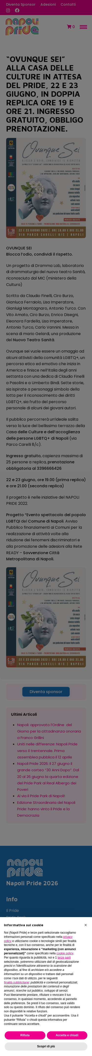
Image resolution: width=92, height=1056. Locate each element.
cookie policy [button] (64, 953)
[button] (86, 925)
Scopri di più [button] (46, 1046)
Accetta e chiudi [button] (67, 1035)
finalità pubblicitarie (16, 982)
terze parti (64, 957)
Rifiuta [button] (24, 1035)
